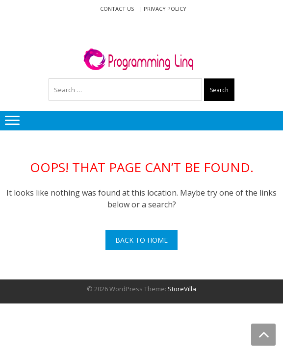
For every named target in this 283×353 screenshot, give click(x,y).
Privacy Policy (165, 8)
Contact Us (117, 8)
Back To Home (141, 240)
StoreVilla (182, 288)
